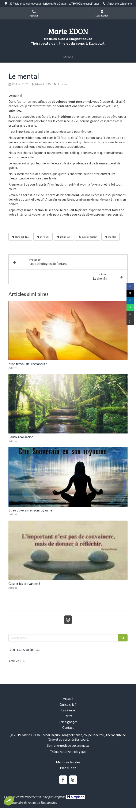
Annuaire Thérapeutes (42, 802)
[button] (9, 801)
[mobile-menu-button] (68, 57)
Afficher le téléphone (119, 3)
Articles (13, 661)
